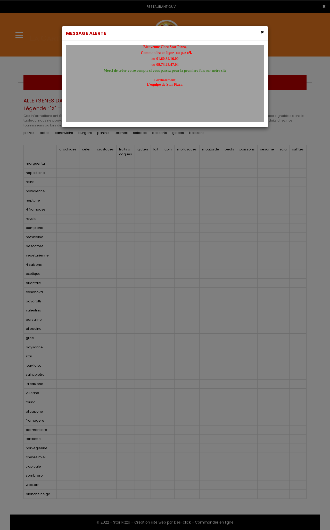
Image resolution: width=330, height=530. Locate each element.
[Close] (262, 32)
